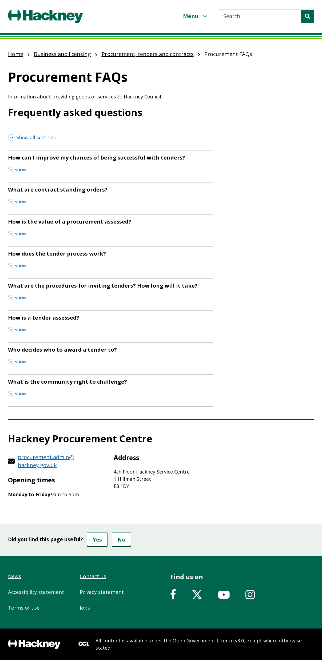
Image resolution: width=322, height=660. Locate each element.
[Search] (307, 16)
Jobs (85, 607)
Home (15, 54)
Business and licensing (62, 54)
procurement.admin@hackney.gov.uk (46, 461)
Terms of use (24, 607)
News (14, 576)
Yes (97, 539)
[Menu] (195, 16)
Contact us (93, 576)
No (121, 539)
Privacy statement (102, 592)
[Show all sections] (32, 137)
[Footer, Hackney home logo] (34, 644)
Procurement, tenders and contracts (148, 54)
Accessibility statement (36, 592)
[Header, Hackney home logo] (45, 16)
